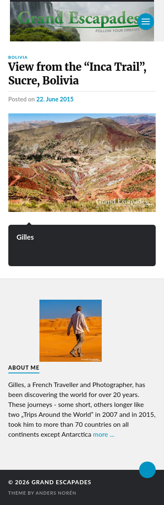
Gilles (25, 237)
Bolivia (18, 57)
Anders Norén (56, 492)
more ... (104, 434)
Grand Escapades (61, 482)
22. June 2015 (54, 99)
